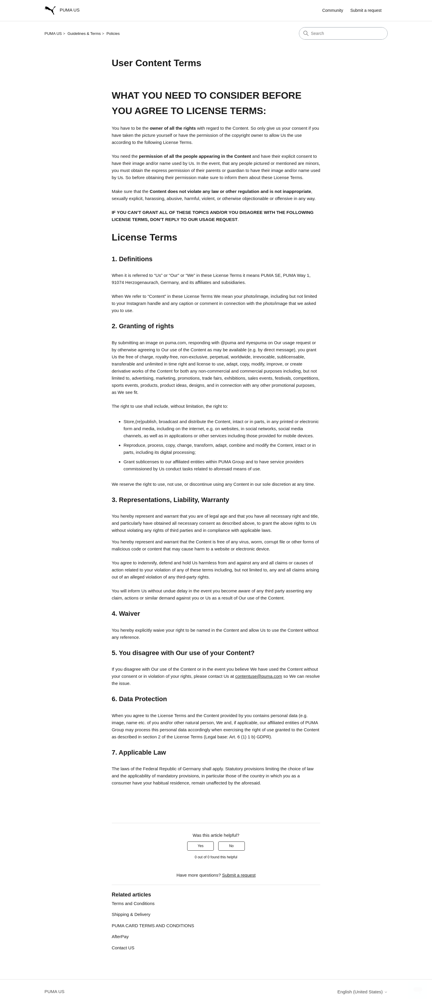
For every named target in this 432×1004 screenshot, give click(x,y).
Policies (113, 33)
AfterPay (120, 936)
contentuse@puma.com (258, 676)
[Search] (343, 33)
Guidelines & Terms (84, 33)
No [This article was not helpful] (231, 846)
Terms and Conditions (133, 903)
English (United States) (362, 991)
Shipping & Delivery (131, 914)
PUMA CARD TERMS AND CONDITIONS (153, 925)
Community (332, 10)
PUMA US (53, 33)
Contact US (123, 947)
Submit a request (366, 10)
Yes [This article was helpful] (201, 846)
